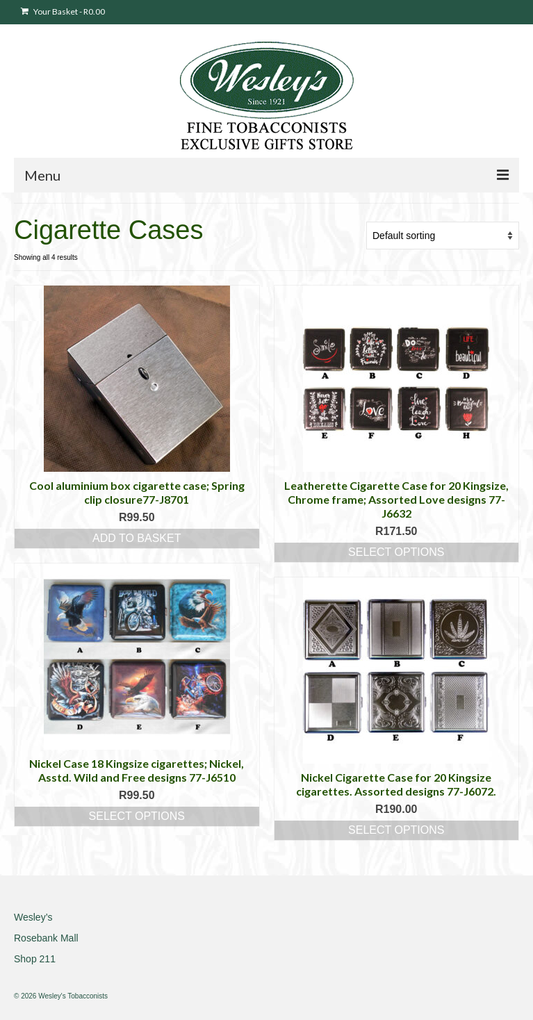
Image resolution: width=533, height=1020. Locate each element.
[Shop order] (442, 235)
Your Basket (63, 11)
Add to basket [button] (136, 538)
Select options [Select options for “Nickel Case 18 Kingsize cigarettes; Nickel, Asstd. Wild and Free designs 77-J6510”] (137, 816)
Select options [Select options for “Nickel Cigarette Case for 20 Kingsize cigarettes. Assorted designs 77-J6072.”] (396, 830)
